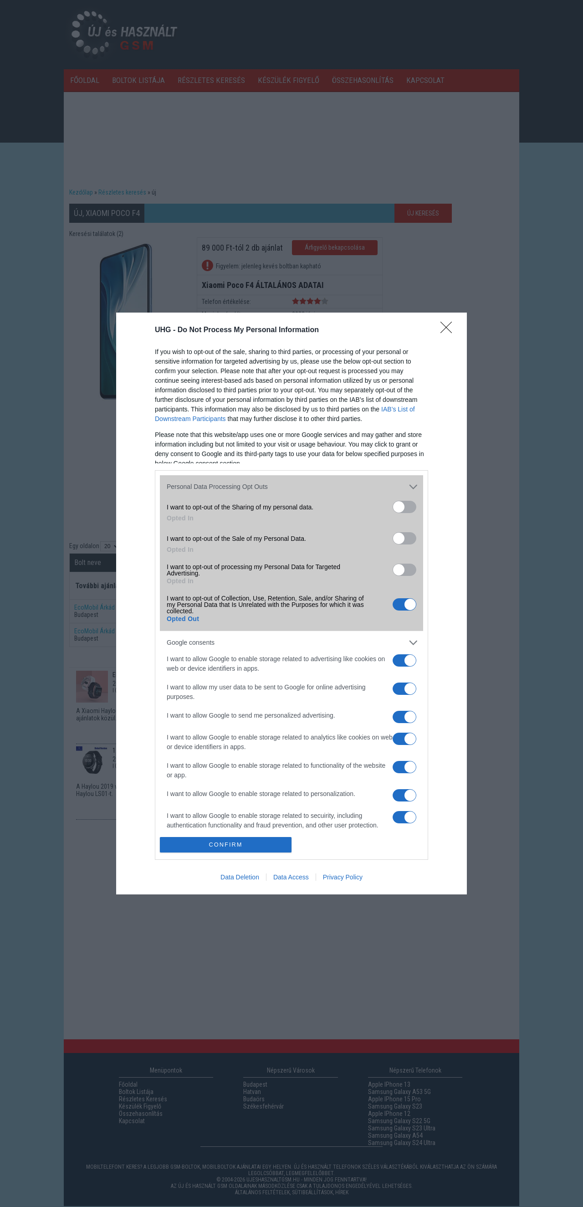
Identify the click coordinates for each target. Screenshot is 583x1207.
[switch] (404, 507)
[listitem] (291, 487)
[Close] (449, 330)
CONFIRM (226, 845)
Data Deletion (239, 877)
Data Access (291, 877)
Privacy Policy (343, 877)
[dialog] (291, 604)
